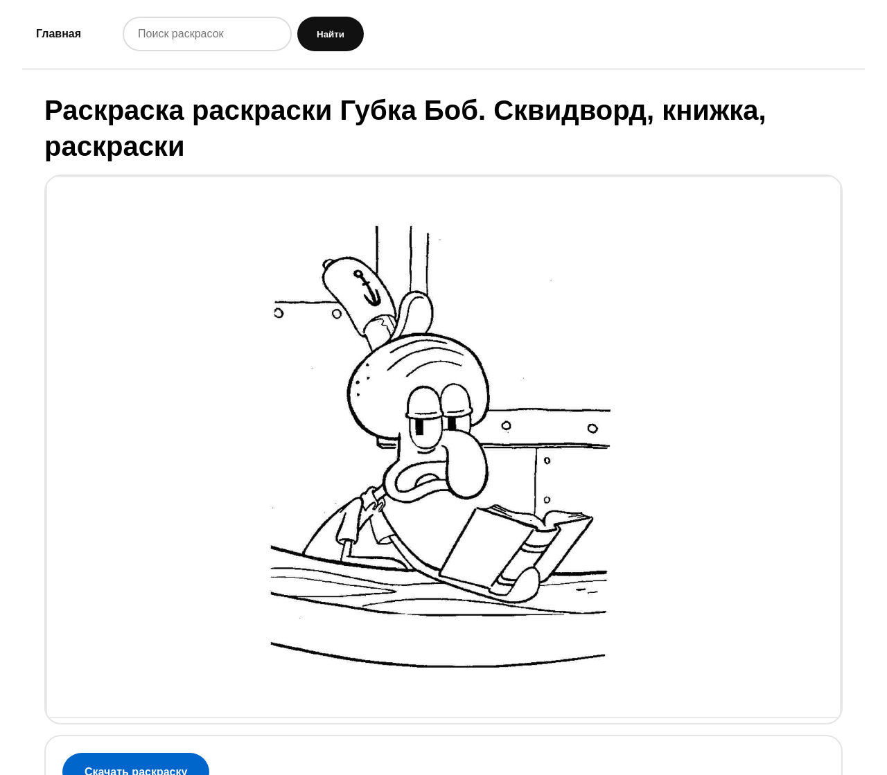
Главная (58, 33)
